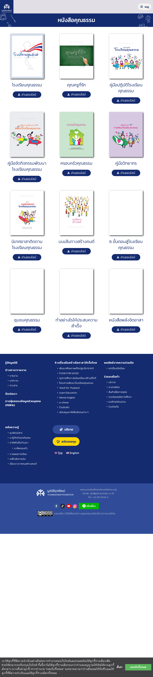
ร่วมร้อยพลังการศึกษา (120, 397)
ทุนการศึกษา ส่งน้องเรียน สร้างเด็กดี (77, 378)
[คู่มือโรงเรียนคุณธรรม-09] (27, 113)
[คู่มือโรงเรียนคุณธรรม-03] (76, 192)
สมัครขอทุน (68, 441)
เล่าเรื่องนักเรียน (117, 368)
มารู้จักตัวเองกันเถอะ (20, 438)
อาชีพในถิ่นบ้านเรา (19, 442)
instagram (75, 506)
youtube (68, 506)
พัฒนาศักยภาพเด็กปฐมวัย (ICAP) (76, 368)
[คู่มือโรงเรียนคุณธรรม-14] (76, 270)
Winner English (67, 397)
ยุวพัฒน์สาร (16, 433)
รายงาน (14, 376)
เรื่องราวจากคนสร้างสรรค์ (23, 464)
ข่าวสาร (14, 385)
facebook (56, 506)
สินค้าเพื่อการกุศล (118, 392)
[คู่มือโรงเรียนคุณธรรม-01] (27, 35)
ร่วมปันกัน (114, 406)
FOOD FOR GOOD (69, 373)
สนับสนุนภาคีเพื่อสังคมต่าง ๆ (74, 412)
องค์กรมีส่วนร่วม (117, 402)
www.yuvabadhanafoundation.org (98, 489)
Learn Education (68, 393)
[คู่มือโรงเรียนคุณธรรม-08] (126, 35)
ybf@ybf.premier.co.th (102, 493)
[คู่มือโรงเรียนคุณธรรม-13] (126, 192)
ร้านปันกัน (64, 407)
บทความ (14, 380)
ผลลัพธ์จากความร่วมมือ (119, 363)
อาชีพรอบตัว (21, 448)
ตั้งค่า (119, 667)
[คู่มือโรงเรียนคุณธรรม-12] (76, 113)
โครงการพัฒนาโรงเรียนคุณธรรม (76, 383)
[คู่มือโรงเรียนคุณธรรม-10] (27, 192)
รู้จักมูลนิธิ (11, 363)
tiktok (62, 506)
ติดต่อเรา (11, 394)
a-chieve (64, 402)
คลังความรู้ (12, 427)
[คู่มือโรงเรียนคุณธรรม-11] (76, 35)
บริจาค (112, 382)
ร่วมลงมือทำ (111, 377)
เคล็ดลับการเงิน (18, 459)
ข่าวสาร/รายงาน (15, 370)
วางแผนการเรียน (18, 454)
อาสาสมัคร (114, 387)
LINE (89, 506)
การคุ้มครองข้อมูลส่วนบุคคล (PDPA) (23, 403)
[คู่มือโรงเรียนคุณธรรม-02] (126, 270)
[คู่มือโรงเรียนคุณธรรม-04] (27, 270)
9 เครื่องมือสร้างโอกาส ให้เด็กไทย (76, 363)
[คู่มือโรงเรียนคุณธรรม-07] (126, 113)
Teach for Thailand (69, 388)
